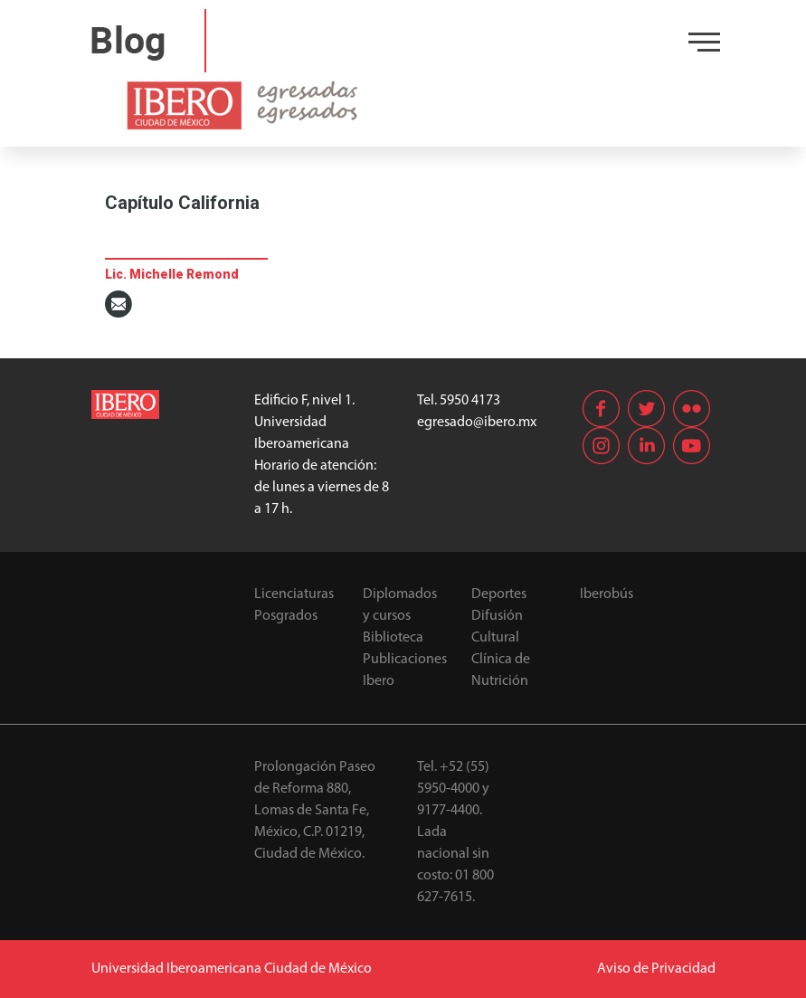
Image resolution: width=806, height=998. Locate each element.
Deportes (498, 594)
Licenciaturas (294, 594)
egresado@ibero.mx (476, 422)
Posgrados (286, 616)
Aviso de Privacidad (656, 969)
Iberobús (606, 594)
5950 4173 (470, 401)
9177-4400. (449, 810)
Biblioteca (393, 638)
